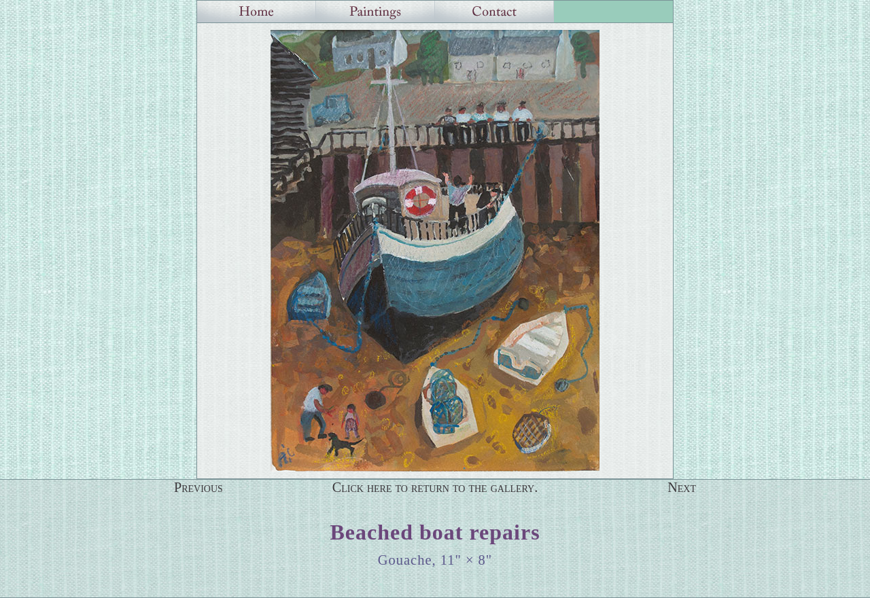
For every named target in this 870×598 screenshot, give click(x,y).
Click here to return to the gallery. (435, 487)
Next (681, 487)
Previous (198, 487)
